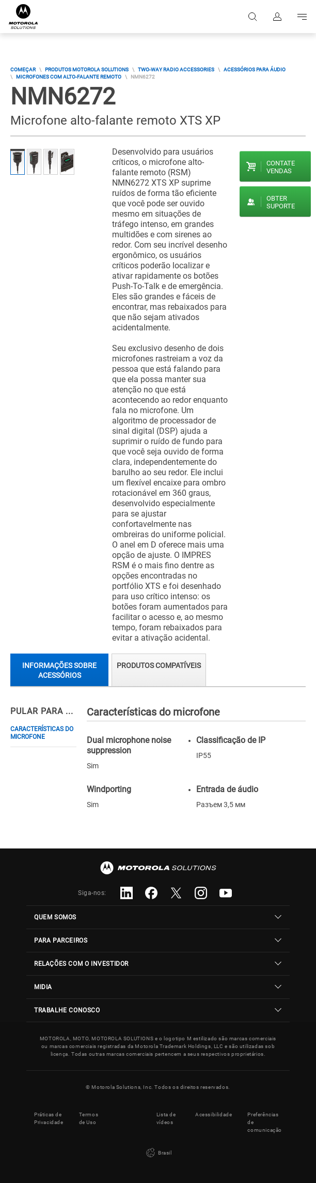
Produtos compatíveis (159, 665)
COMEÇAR (23, 69)
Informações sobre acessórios (59, 670)
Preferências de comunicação (264, 1122)
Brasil (157, 1153)
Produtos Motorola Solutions (87, 69)
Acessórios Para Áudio (255, 69)
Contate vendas (280, 167)
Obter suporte (280, 202)
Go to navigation (302, 16)
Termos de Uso (89, 1118)
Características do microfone (41, 732)
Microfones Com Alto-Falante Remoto (68, 77)
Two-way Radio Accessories (176, 69)
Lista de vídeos (166, 1118)
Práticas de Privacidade (49, 1118)
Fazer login (277, 16)
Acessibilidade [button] (213, 1114)
